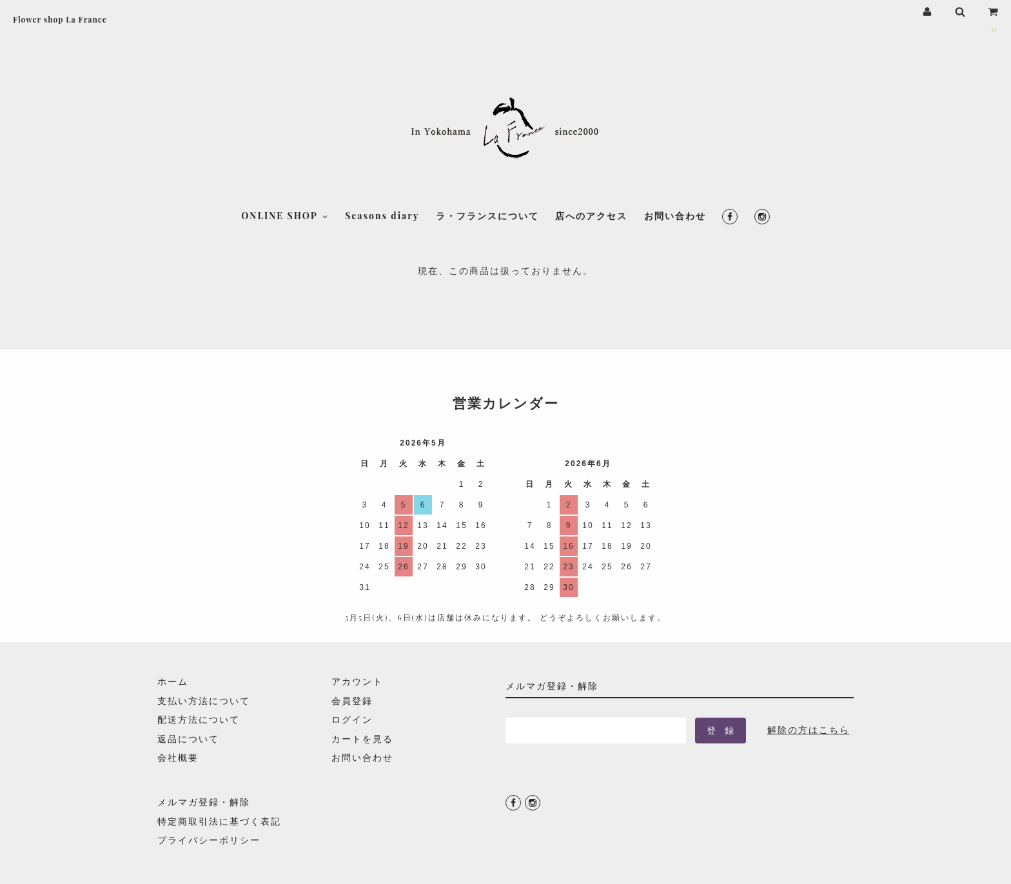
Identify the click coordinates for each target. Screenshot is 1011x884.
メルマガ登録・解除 (203, 802)
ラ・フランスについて (487, 155)
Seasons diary (382, 155)
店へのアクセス (591, 155)
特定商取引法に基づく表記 (219, 821)
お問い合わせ (675, 155)
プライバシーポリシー (208, 840)
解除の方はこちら (808, 729)
